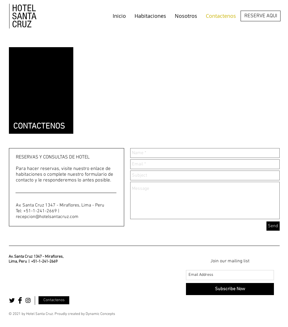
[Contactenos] (54, 300)
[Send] (273, 226)
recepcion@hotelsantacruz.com (47, 217)
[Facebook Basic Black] (20, 300)
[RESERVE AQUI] (261, 16)
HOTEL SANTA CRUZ (24, 16)
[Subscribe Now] (230, 289)
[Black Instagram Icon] (28, 300)
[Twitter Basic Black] (12, 300)
